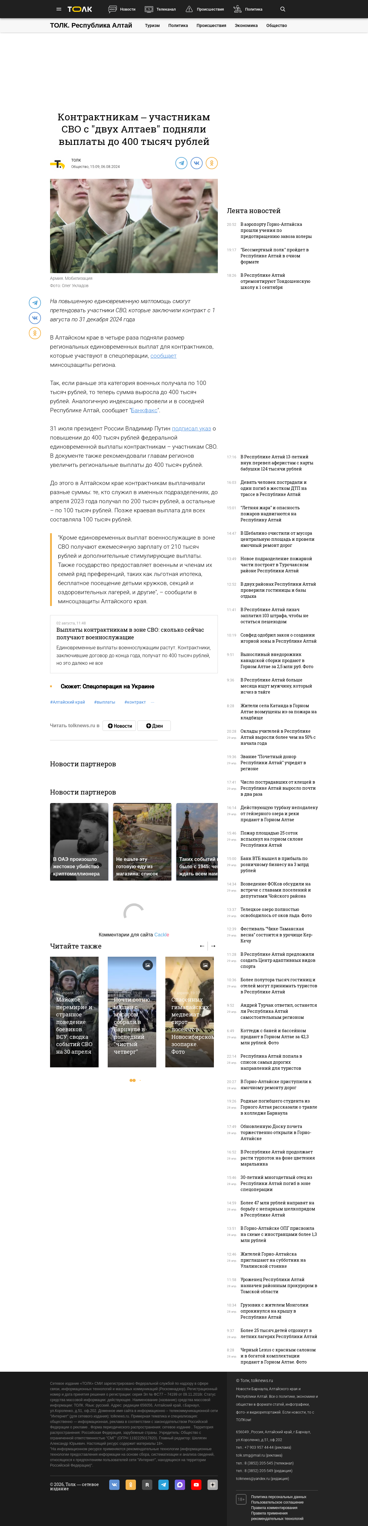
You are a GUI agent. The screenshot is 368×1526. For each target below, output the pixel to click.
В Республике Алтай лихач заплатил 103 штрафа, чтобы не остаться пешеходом (275, 615)
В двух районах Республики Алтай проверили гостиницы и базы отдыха (278, 590)
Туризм (152, 25)
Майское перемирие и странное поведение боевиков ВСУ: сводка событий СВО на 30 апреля (74, 1025)
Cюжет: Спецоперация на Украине (107, 686)
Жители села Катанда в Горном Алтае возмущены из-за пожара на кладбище (279, 712)
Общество (276, 25)
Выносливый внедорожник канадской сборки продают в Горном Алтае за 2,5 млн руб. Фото (277, 660)
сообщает (163, 355)
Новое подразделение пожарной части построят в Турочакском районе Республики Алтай (276, 565)
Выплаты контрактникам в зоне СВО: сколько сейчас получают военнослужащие (130, 633)
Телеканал (166, 9)
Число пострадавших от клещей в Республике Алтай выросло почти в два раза (278, 788)
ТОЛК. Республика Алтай (91, 25)
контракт (135, 702)
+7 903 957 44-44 (259, 1447)
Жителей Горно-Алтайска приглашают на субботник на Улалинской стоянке (273, 1260)
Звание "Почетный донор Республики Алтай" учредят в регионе (273, 762)
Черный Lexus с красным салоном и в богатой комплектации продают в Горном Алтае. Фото (278, 1356)
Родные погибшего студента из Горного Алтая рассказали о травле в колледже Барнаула (279, 1107)
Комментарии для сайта (134, 934)
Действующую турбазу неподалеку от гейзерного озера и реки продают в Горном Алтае (279, 813)
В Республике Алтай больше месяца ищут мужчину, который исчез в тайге (276, 686)
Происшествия (210, 9)
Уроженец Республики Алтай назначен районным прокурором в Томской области (279, 1285)
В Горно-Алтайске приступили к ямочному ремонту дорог (276, 1084)
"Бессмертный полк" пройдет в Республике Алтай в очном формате (275, 256)
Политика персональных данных (278, 1497)
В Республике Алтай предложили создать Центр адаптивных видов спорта (278, 960)
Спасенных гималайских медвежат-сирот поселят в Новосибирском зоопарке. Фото (193, 1025)
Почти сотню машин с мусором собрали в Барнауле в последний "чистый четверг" (132, 1025)
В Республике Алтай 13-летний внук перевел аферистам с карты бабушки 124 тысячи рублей (277, 463)
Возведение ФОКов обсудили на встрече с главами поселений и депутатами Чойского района (276, 890)
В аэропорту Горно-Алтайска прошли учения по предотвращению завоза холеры (276, 230)
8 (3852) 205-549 (259, 1471)
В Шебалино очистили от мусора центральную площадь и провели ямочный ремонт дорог (278, 539)
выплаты (104, 702)
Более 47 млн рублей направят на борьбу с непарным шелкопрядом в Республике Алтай (278, 1209)
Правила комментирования (274, 1508)
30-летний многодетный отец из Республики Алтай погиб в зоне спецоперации (276, 1183)
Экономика (246, 25)
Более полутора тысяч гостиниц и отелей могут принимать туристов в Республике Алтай (279, 986)
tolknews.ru (262, 1380)
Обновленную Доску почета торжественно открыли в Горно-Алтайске (276, 1132)
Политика (253, 9)
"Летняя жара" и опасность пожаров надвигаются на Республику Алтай (270, 514)
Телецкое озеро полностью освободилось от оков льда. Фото (276, 912)
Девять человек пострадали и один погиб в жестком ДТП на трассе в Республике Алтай (274, 488)
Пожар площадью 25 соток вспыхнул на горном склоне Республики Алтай (272, 839)
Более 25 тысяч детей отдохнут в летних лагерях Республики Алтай (279, 1333)
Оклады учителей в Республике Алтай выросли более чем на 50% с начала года (278, 737)
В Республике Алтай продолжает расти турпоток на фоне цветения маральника (278, 1158)
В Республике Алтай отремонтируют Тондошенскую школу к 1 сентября (275, 281)
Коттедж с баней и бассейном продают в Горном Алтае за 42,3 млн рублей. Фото (275, 1037)
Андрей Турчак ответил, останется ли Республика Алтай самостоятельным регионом (279, 1011)
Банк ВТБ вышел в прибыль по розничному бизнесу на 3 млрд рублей (275, 864)
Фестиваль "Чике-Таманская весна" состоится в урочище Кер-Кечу (277, 935)
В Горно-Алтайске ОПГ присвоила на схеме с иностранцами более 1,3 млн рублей (279, 1234)
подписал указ (191, 428)
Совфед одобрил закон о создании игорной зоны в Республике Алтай (279, 638)
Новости (127, 9)
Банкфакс (144, 410)
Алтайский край (67, 702)
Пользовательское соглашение (277, 1502)
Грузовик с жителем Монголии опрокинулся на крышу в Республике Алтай (275, 1311)
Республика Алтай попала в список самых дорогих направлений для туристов (271, 1062)
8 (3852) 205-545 (259, 1463)
